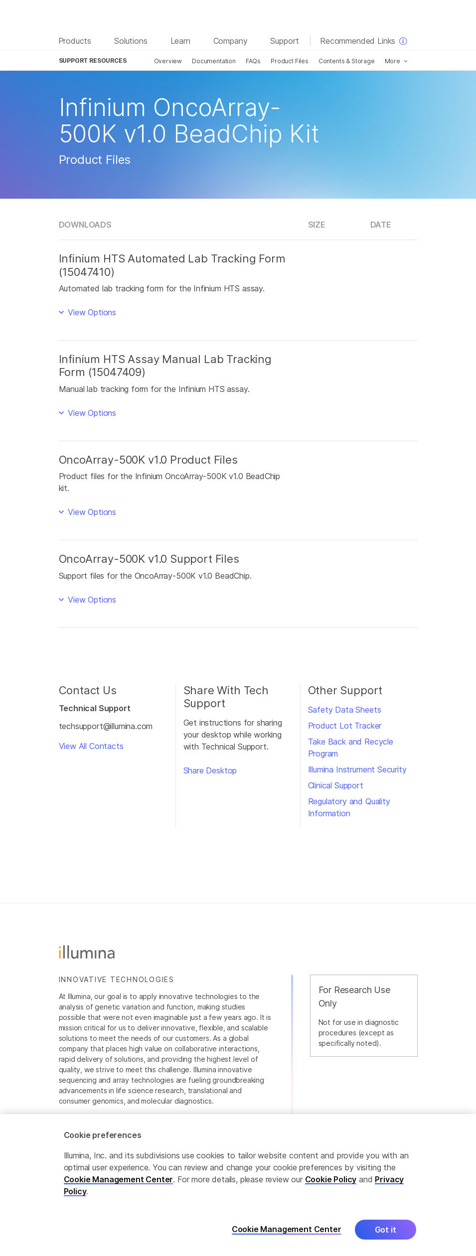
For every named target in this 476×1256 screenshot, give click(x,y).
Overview (168, 61)
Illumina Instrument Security (357, 769)
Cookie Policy (331, 1179)
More (392, 61)
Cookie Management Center (118, 1179)
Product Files (290, 61)
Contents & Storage (346, 61)
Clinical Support (335, 785)
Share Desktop (210, 770)
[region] (238, 1185)
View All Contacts (91, 746)
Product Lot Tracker (345, 726)
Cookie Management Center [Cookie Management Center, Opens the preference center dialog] (286, 1229)
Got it (385, 1230)
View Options (90, 312)
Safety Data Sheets (344, 710)
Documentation (214, 61)
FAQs (253, 61)
